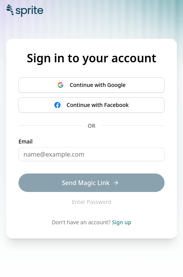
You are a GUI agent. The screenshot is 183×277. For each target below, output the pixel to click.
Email (25, 141)
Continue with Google (91, 84)
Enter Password (91, 201)
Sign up (121, 222)
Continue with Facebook (91, 104)
